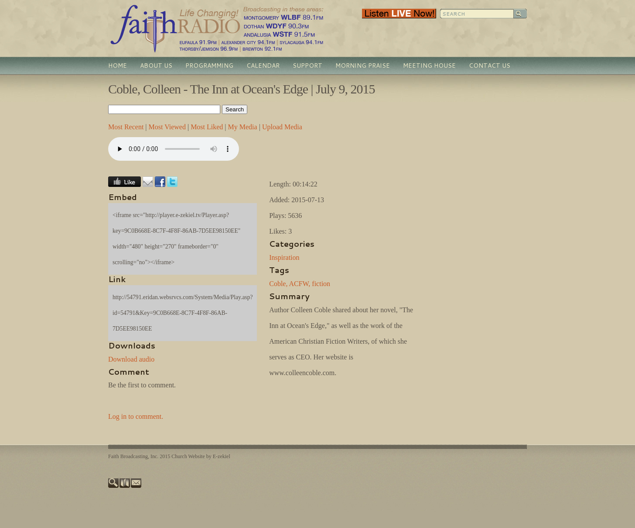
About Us (156, 65)
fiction (321, 283)
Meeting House (429, 65)
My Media (242, 127)
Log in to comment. (135, 416)
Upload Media (282, 127)
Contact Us (489, 65)
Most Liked (207, 127)
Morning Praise (362, 65)
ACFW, (300, 283)
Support (307, 65)
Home (117, 65)
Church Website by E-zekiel (200, 456)
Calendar (263, 65)
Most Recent (125, 127)
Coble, (278, 283)
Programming (209, 65)
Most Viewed (167, 127)
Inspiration (284, 257)
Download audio (131, 359)
